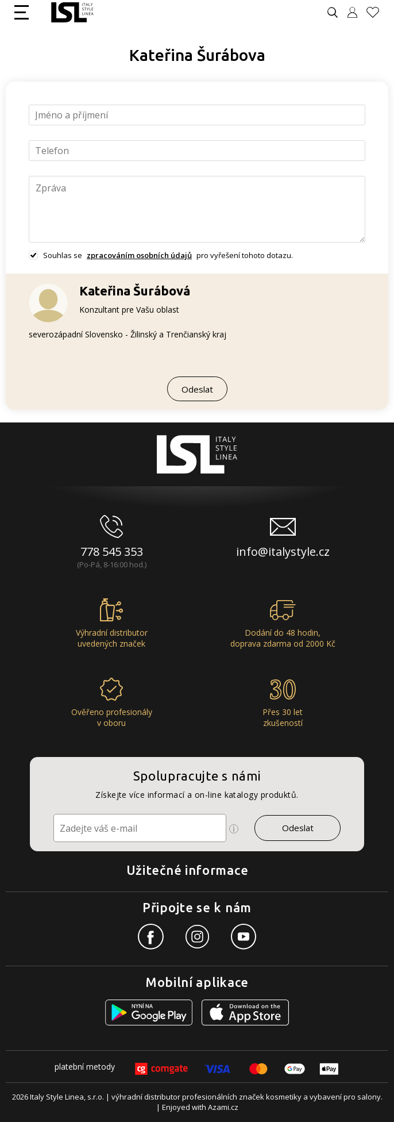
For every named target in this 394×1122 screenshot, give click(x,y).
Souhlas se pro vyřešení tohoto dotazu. (168, 255)
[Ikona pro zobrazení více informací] (233, 828)
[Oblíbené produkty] (377, 12)
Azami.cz (223, 1107)
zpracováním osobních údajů (139, 255)
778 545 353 (111, 551)
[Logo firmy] (72, 12)
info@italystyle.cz (283, 551)
